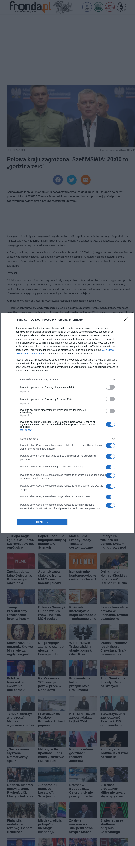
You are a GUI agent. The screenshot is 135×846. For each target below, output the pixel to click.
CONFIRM (42, 522)
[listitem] (67, 379)
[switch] (110, 387)
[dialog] (67, 423)
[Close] (127, 320)
